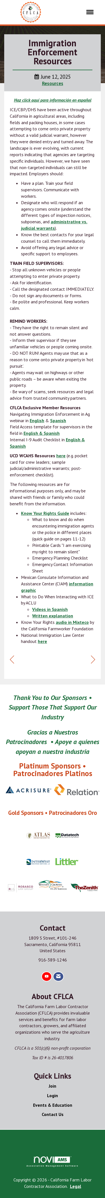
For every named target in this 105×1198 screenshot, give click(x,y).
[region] (93, 660)
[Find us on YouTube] (46, 976)
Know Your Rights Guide (45, 513)
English (37, 420)
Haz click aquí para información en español (52, 100)
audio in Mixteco (72, 622)
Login (52, 1095)
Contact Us (53, 1114)
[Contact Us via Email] (58, 976)
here (61, 455)
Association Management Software (53, 1161)
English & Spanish (42, 433)
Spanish (58, 420)
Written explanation (52, 616)
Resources (52, 83)
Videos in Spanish (50, 609)
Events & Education (52, 1105)
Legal (75, 1186)
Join (52, 1086)
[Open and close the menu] (78, 12)
